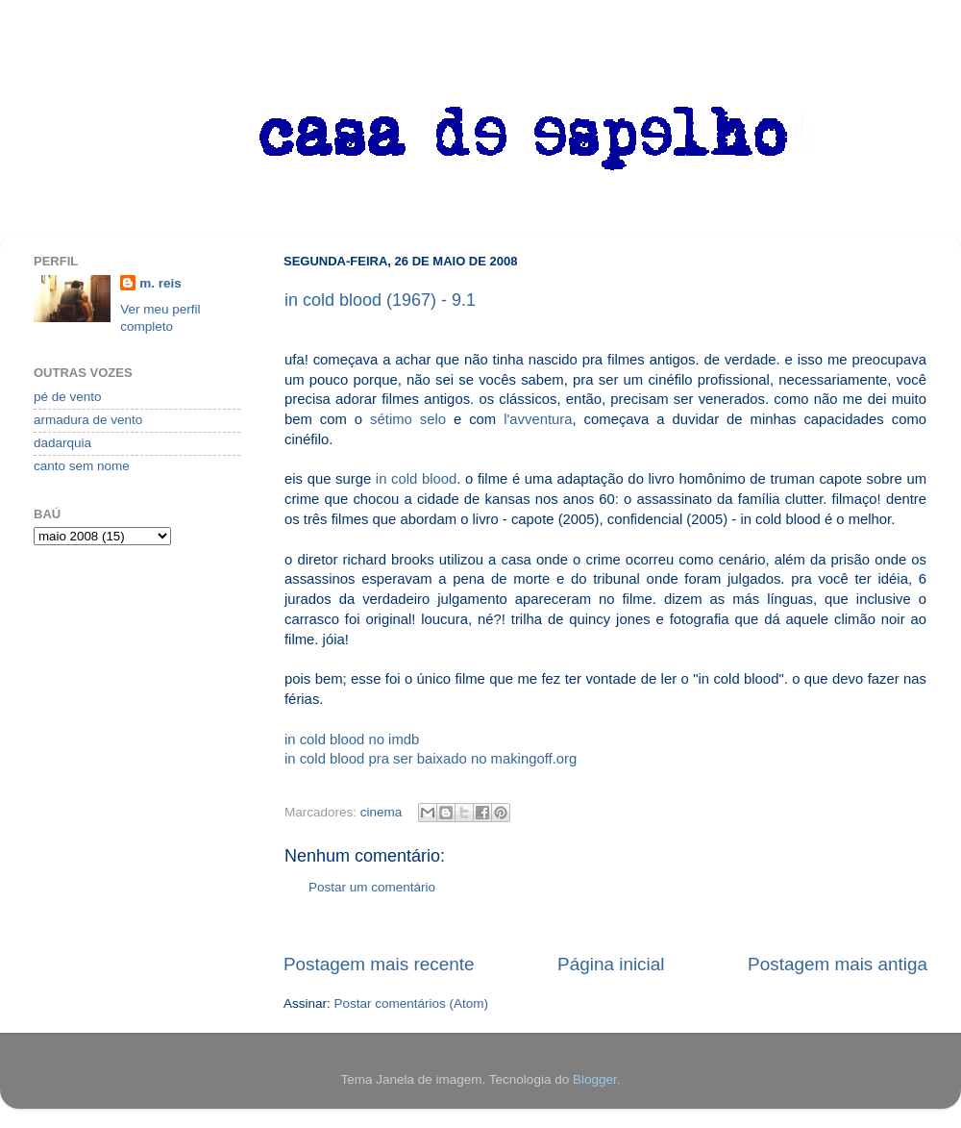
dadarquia (62, 443)
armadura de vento (88, 420)
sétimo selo (408, 419)
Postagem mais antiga (837, 964)
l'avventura (538, 419)
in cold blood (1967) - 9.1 (380, 300)
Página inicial (610, 964)
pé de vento (68, 396)
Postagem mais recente (378, 964)
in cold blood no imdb (351, 739)
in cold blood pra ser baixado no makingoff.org (430, 758)
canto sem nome (82, 466)
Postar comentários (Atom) (411, 1003)
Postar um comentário (371, 887)
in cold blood (416, 479)
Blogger (595, 1079)
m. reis (160, 283)
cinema (381, 812)
